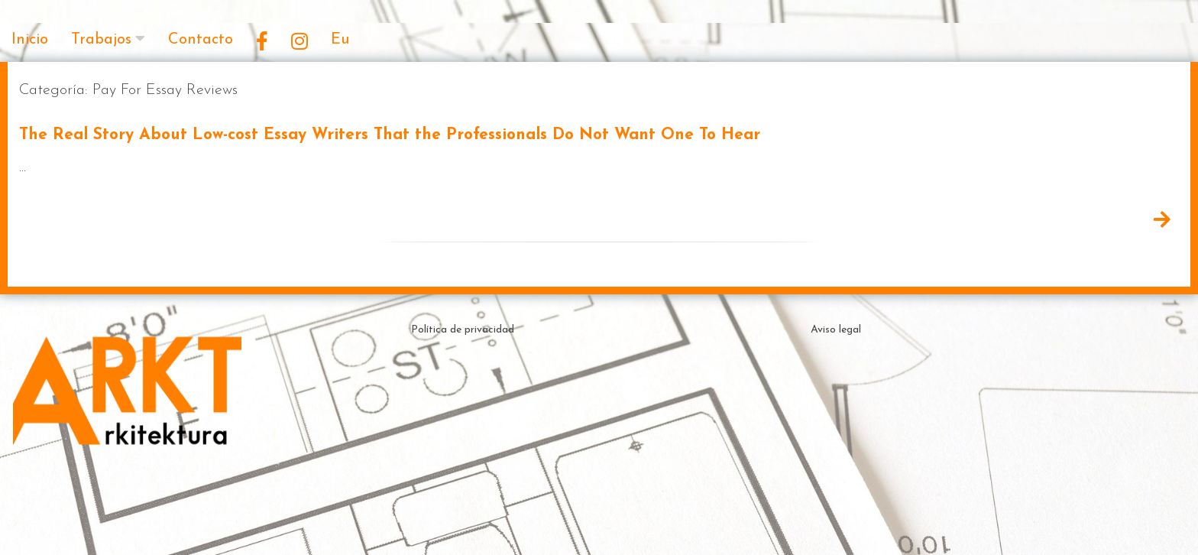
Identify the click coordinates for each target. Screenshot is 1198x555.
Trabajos (101, 39)
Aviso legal (836, 330)
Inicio (29, 39)
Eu (340, 39)
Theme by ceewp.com (640, 528)
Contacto (200, 39)
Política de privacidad (462, 330)
